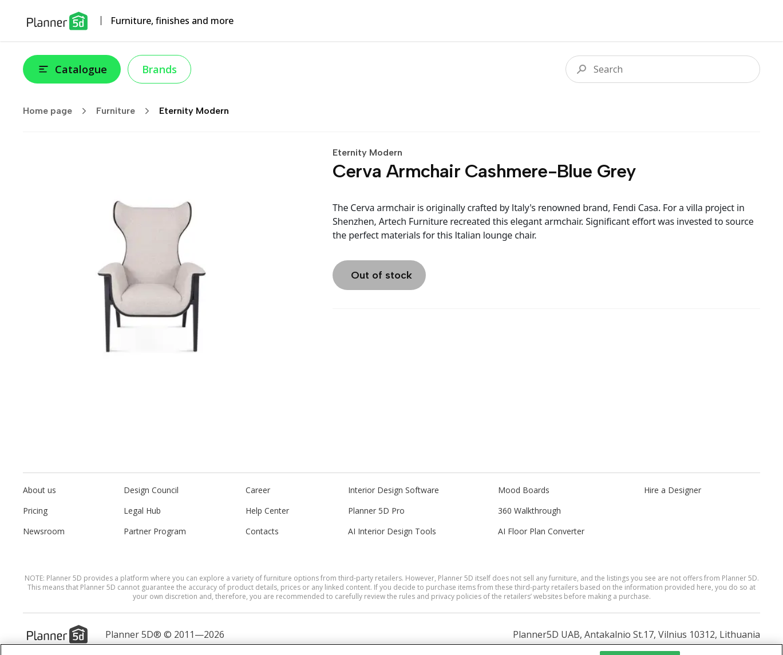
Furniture (126, 111)
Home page (58, 111)
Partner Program (155, 531)
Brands (159, 69)
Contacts (262, 531)
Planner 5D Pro (376, 510)
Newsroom (44, 531)
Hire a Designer (672, 490)
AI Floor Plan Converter (541, 531)
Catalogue (72, 69)
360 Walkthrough (529, 510)
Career (258, 490)
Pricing (35, 510)
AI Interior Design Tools (392, 531)
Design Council (151, 490)
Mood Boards (523, 490)
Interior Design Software (393, 490)
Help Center (267, 510)
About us (39, 490)
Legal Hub (142, 510)
